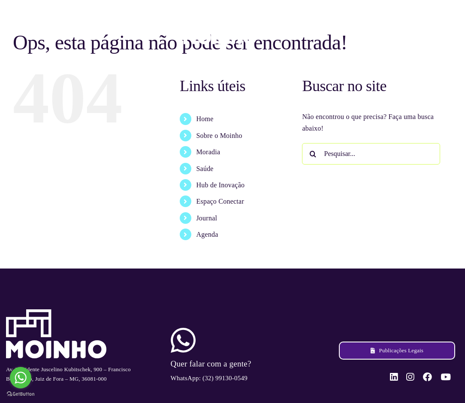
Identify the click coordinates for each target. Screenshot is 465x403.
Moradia (208, 152)
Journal (206, 218)
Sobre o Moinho (219, 135)
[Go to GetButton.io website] (20, 394)
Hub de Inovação (220, 185)
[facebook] (427, 26)
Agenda (207, 234)
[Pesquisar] (312, 154)
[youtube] (444, 26)
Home (204, 118)
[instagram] (410, 26)
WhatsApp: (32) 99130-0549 (209, 378)
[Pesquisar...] (371, 154)
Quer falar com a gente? (211, 363)
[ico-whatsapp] (183, 331)
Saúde (204, 168)
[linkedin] (394, 26)
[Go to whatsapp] (20, 377)
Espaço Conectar (220, 201)
